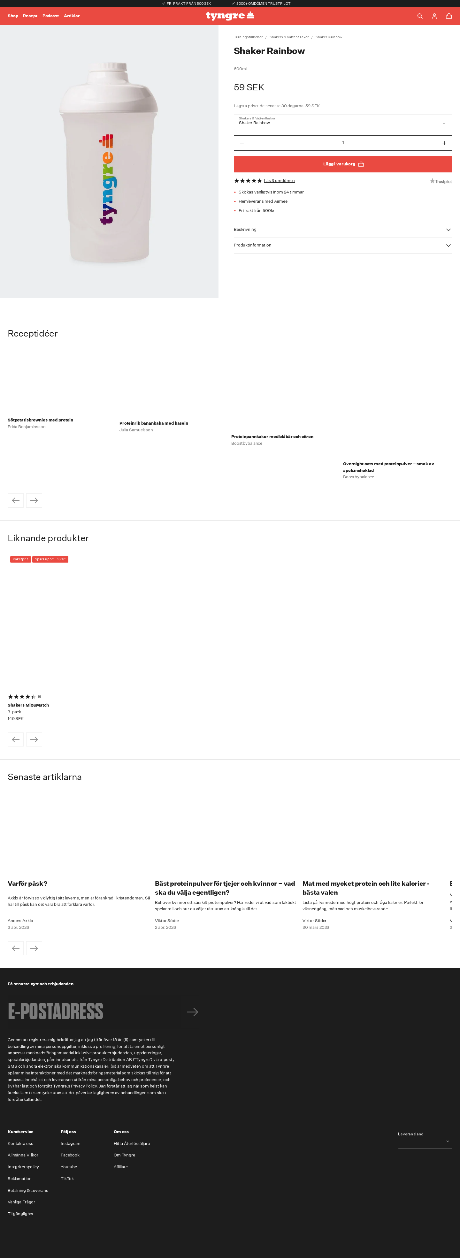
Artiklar (72, 16)
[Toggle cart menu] (449, 16)
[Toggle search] (420, 16)
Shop (13, 16)
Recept (30, 16)
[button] (343, 230)
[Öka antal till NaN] (444, 143)
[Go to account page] (434, 16)
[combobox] (343, 122)
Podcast (50, 16)
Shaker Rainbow (329, 37)
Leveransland (411, 1134)
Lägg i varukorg (343, 164)
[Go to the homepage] (230, 16)
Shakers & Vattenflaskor (289, 37)
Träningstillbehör (248, 37)
